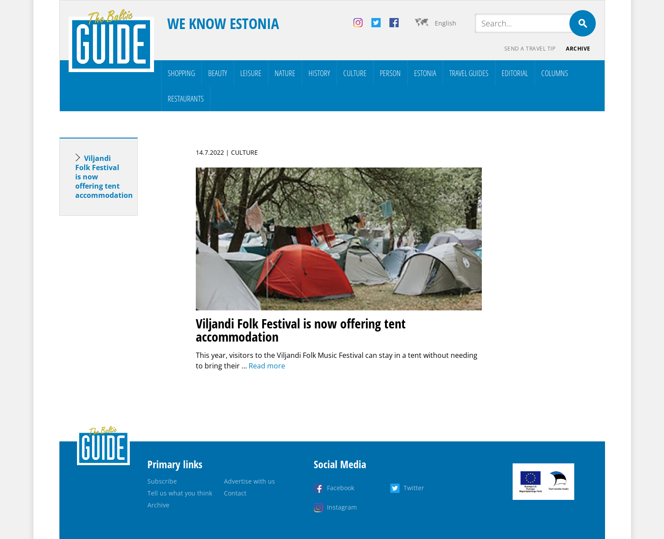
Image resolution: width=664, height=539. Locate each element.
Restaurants (186, 98)
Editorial (515, 73)
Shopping (181, 73)
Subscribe (162, 481)
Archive (578, 48)
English (445, 23)
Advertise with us (249, 481)
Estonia (425, 73)
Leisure (250, 73)
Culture (355, 73)
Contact (235, 493)
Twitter (414, 488)
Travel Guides (468, 73)
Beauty (217, 73)
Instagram (342, 507)
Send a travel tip (530, 48)
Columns (554, 73)
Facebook (340, 488)
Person (390, 73)
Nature (285, 73)
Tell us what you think (179, 493)
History (319, 73)
